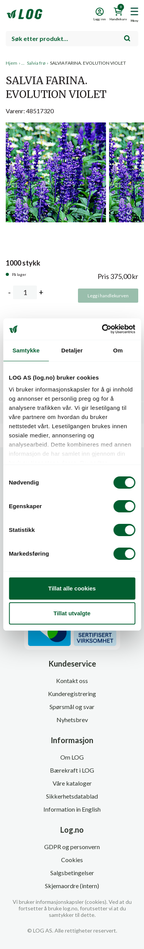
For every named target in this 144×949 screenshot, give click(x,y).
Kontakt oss (72, 680)
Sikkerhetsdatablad (72, 796)
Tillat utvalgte (71, 613)
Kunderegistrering (72, 693)
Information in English (72, 809)
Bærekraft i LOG (72, 770)
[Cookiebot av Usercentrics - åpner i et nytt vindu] (102, 329)
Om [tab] (118, 350)
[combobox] (72, 38)
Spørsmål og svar (72, 706)
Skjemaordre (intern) (72, 885)
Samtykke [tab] (26, 350)
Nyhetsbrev (72, 719)
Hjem (11, 63)
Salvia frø (36, 63)
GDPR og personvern (72, 846)
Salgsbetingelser (72, 872)
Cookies (72, 859)
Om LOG (72, 757)
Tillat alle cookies (72, 588)
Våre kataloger (72, 783)
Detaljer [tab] (72, 350)
